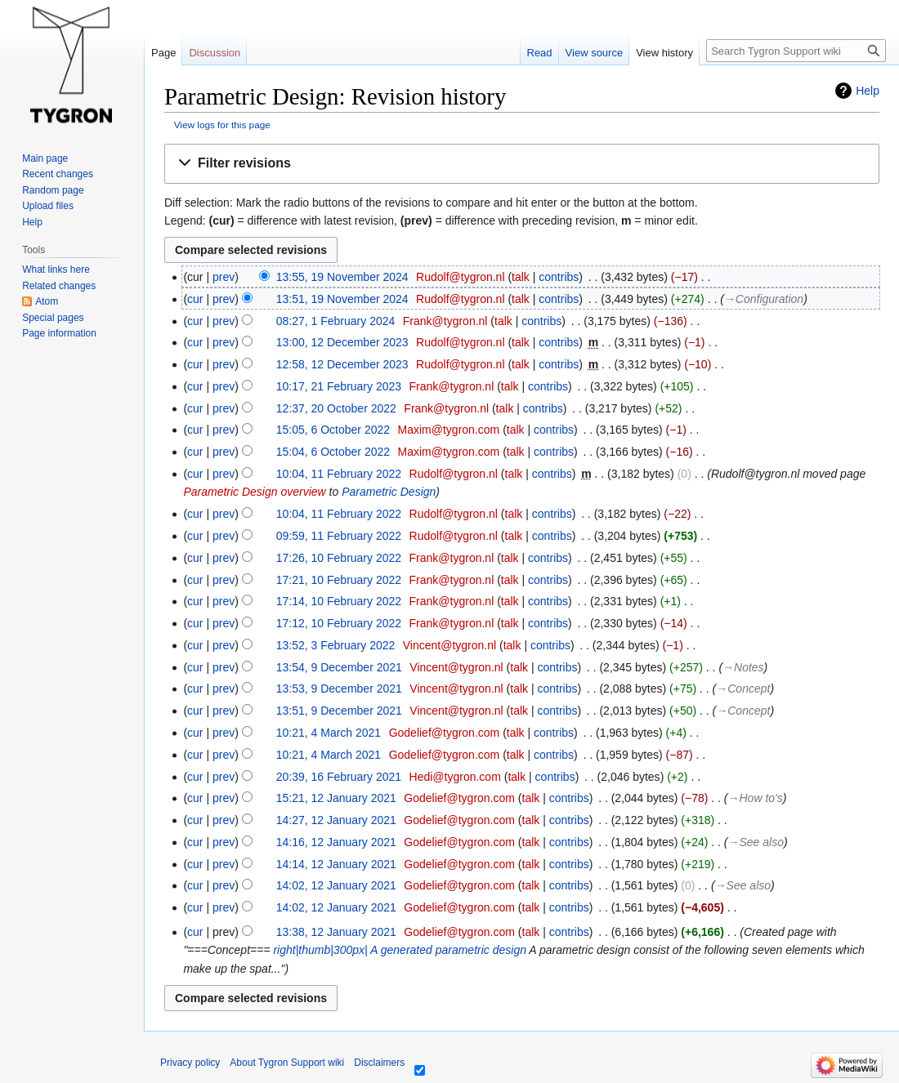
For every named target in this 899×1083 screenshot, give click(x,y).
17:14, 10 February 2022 (338, 601)
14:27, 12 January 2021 (336, 820)
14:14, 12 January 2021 (336, 864)
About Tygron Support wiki (287, 1062)
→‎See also (756, 842)
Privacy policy (190, 1062)
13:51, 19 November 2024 (342, 298)
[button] (521, 164)
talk (521, 276)
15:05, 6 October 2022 (333, 429)
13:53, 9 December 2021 (339, 688)
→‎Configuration (763, 298)
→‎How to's (755, 797)
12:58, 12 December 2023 (342, 364)
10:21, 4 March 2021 (328, 732)
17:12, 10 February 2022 (338, 623)
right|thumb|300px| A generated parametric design (399, 949)
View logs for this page (222, 124)
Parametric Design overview (254, 491)
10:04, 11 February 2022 (338, 473)
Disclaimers (379, 1062)
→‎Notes (743, 667)
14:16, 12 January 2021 (336, 842)
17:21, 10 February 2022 (338, 579)
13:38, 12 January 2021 (336, 931)
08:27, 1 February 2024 (336, 321)
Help (867, 90)
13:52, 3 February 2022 (336, 645)
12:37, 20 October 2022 (336, 408)
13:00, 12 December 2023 (342, 342)
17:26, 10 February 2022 (338, 557)
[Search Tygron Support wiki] (796, 50)
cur (195, 298)
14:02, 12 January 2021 (336, 885)
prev (223, 276)
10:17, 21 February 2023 (338, 386)
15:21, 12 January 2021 (336, 797)
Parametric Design (389, 491)
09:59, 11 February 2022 (338, 535)
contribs (559, 276)
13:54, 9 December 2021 (339, 667)
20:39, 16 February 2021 (338, 776)
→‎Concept (743, 688)
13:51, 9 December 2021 (339, 710)
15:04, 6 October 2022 (333, 451)
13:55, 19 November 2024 (342, 276)
